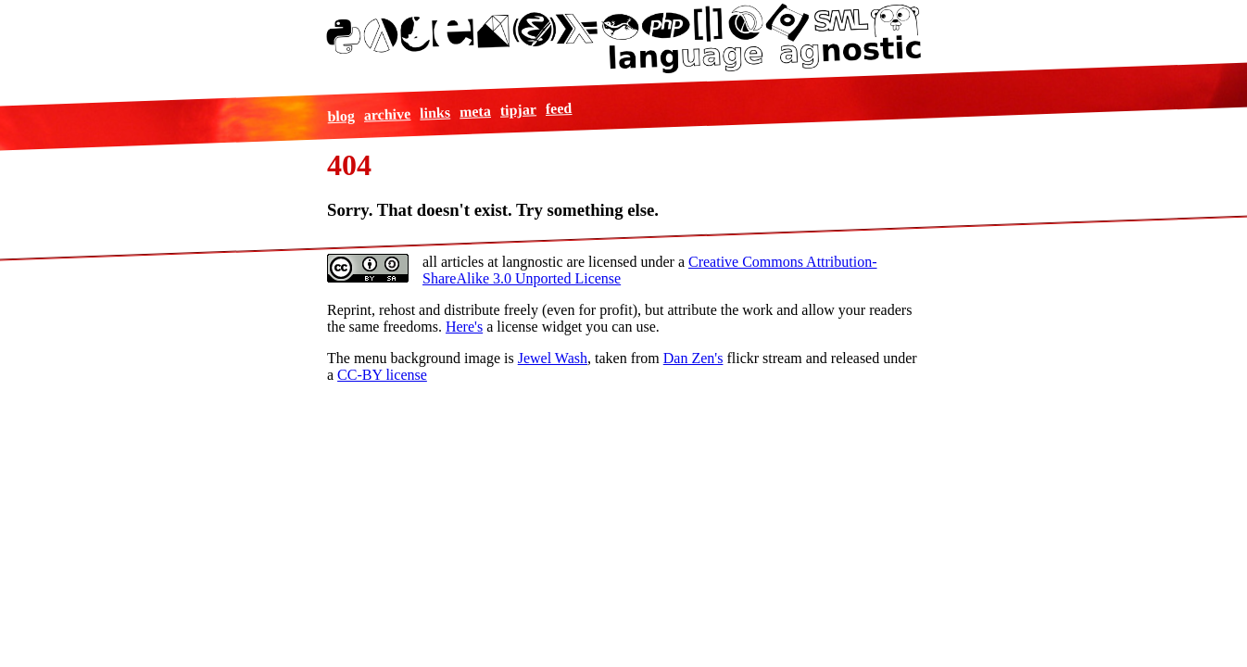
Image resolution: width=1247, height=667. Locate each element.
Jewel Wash (552, 358)
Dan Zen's (693, 358)
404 (349, 165)
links (435, 112)
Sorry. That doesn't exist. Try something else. (493, 210)
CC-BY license (382, 375)
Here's (464, 326)
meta (474, 111)
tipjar (517, 109)
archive (386, 114)
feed (558, 107)
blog (341, 115)
